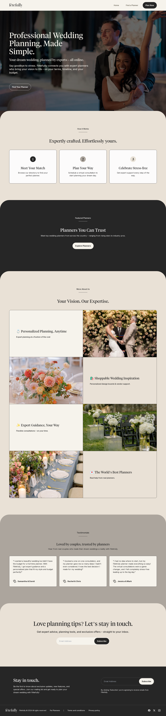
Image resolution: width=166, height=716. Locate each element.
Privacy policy (94, 710)
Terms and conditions (76, 710)
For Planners (55, 710)
